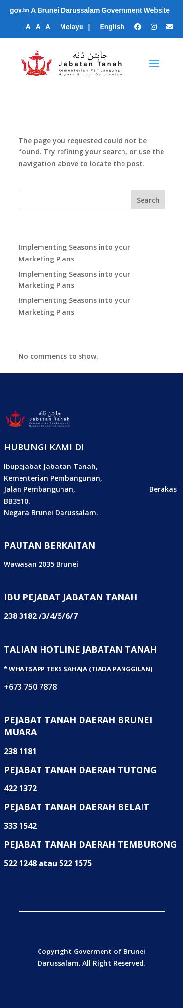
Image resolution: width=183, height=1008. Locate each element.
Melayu (71, 27)
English (112, 27)
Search (148, 200)
